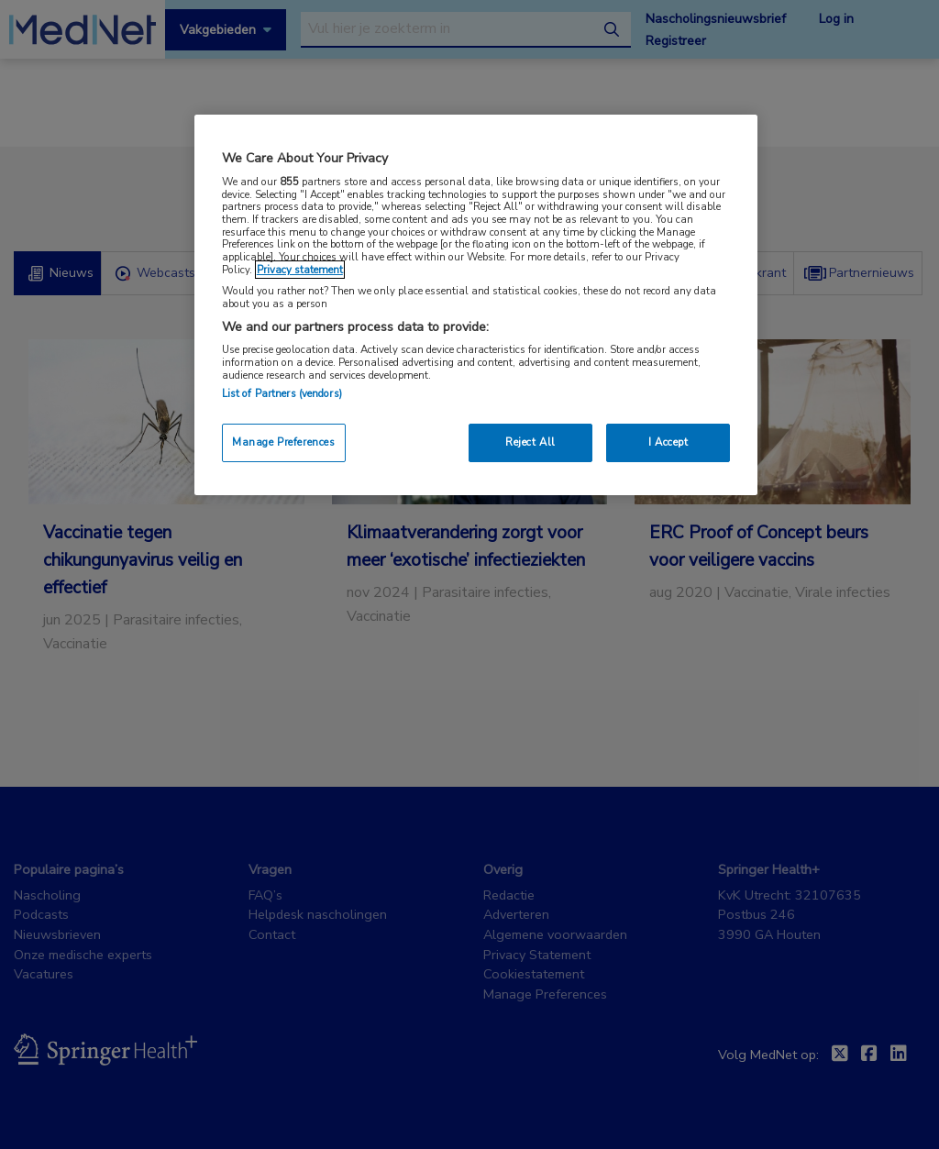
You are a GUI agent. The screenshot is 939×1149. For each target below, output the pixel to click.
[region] (475, 305)
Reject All (530, 442)
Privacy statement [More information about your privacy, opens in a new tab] (300, 269)
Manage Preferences (283, 442)
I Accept (668, 442)
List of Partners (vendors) (282, 393)
